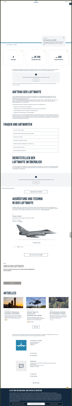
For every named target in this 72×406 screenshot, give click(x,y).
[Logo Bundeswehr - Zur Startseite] (36, 3)
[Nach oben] (67, 378)
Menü (5, 3)
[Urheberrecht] (70, 7)
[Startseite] (6, 35)
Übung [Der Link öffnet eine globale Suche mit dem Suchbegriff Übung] (32, 312)
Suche (66, 3)
